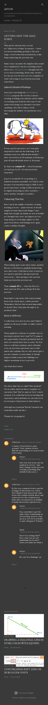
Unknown (16, 442)
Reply (14, 479)
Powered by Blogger (24, 692)
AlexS (21, 530)
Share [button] (6, 426)
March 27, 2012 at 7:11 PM (30, 485)
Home (7, 20)
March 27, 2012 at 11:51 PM (29, 532)
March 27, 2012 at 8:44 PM (30, 459)
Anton (8, 9)
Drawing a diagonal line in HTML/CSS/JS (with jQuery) (24, 641)
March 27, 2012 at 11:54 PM (30, 553)
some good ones (20, 69)
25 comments (15, 647)
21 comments (15, 677)
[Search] (42, 4)
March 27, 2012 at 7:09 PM (31, 442)
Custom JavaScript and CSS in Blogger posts (22, 671)
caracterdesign (30, 698)
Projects (17, 20)
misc (11, 429)
